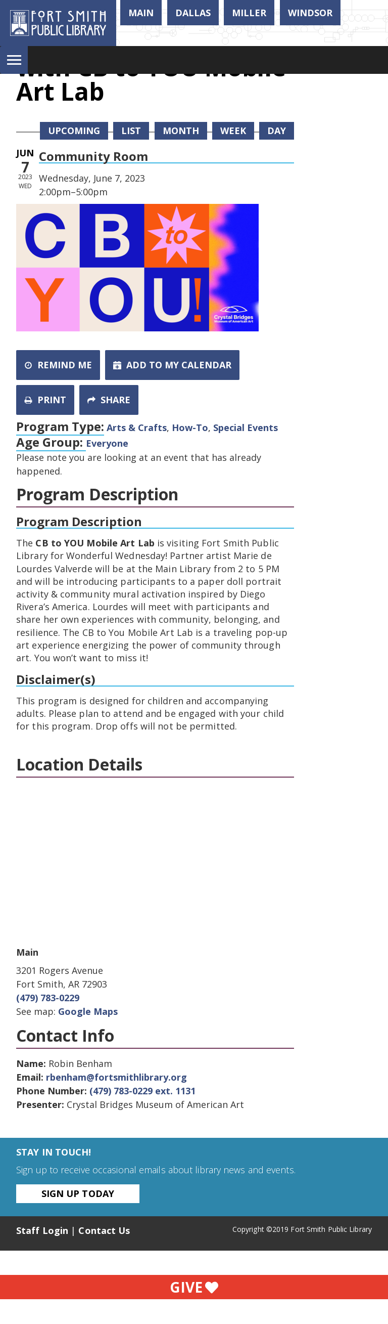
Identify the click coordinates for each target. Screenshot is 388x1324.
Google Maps (88, 1011)
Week (233, 130)
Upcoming (74, 130)
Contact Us (104, 1230)
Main (141, 13)
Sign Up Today (77, 1193)
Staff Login (42, 1230)
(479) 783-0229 (47, 998)
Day (276, 130)
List (131, 130)
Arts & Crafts (137, 427)
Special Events (245, 427)
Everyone (107, 443)
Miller (249, 13)
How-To (190, 427)
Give (194, 1287)
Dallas (193, 13)
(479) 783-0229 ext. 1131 (142, 1091)
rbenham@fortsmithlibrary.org (116, 1077)
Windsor (310, 13)
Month (181, 130)
